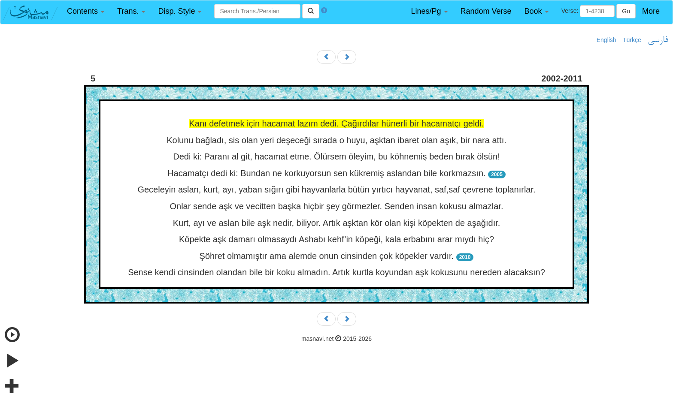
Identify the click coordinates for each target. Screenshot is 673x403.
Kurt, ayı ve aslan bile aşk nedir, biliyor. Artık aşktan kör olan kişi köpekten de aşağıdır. (336, 223)
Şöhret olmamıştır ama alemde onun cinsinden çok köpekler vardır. (328, 256)
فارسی (658, 40)
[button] (86, 11)
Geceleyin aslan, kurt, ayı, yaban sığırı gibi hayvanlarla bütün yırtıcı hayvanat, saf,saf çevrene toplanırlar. (336, 189)
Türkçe (632, 39)
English (606, 39)
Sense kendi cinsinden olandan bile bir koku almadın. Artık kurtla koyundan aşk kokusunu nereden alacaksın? (336, 272)
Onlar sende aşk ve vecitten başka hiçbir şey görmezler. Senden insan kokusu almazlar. (336, 206)
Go (626, 11)
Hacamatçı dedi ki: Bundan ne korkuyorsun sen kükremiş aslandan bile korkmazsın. (327, 173)
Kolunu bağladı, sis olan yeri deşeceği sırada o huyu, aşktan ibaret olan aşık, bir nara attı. (336, 140)
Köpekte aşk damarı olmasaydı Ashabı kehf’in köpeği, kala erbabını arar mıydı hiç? (336, 239)
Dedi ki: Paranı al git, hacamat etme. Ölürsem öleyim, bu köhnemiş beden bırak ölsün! (336, 156)
